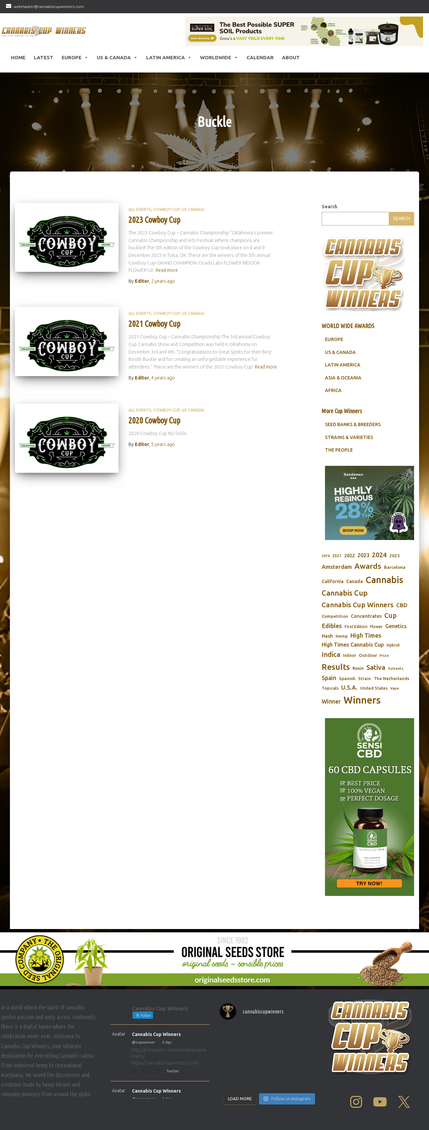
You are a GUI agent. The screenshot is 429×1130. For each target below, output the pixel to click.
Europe (75, 57)
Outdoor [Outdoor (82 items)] (368, 655)
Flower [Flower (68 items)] (376, 626)
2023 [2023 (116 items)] (363, 555)
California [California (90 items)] (333, 581)
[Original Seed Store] (214, 959)
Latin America (169, 57)
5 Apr (167, 1042)
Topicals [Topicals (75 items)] (330, 688)
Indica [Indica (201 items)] (331, 654)
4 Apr (167, 1099)
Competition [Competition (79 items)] (335, 616)
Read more (167, 270)
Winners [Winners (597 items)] (362, 700)
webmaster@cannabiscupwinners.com (49, 6)
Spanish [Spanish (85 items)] (347, 678)
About (291, 57)
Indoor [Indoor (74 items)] (349, 655)
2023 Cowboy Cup (154, 219)
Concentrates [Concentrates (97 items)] (366, 616)
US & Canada (117, 57)
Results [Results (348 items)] (336, 666)
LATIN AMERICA (342, 365)
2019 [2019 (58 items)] (326, 556)
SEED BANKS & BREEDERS (353, 424)
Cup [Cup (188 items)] (390, 615)
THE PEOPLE (339, 450)
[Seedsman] (369, 503)
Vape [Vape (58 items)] (394, 688)
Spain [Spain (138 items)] (329, 678)
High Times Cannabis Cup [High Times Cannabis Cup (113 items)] (353, 645)
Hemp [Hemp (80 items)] (342, 636)
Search (329, 206)
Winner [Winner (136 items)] (331, 701)
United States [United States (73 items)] (374, 688)
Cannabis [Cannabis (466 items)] (384, 580)
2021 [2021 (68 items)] (337, 556)
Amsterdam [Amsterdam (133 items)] (337, 567)
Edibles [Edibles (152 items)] (332, 625)
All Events (140, 209)
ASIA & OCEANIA (343, 377)
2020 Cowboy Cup (154, 420)
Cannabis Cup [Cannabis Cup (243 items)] (345, 593)
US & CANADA (340, 352)
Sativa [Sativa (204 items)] (375, 667)
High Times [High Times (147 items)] (365, 635)
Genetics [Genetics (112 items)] (396, 626)
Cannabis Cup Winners (156, 1034)
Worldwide (219, 57)
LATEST (43, 57)
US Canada (193, 209)
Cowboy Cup (166, 209)
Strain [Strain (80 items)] (364, 678)
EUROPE (334, 339)
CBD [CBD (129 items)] (401, 605)
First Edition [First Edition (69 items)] (356, 626)
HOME (18, 57)
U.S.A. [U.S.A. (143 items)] (349, 687)
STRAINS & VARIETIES (349, 437)
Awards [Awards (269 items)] (367, 566)
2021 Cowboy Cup (154, 323)
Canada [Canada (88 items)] (354, 581)
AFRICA (333, 390)
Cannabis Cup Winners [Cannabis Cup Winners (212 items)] (358, 605)
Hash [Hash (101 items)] (327, 636)
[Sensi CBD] (369, 807)
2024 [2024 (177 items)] (379, 555)
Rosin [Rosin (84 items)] (358, 668)
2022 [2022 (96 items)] (349, 555)
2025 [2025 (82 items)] (394, 555)
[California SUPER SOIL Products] (304, 31)
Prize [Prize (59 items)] (384, 656)
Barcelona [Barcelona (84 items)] (394, 567)
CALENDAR (260, 57)
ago (163, 281)
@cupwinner (143, 1042)
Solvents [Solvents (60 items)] (395, 668)
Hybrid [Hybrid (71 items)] (393, 645)
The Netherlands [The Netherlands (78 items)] (391, 678)
